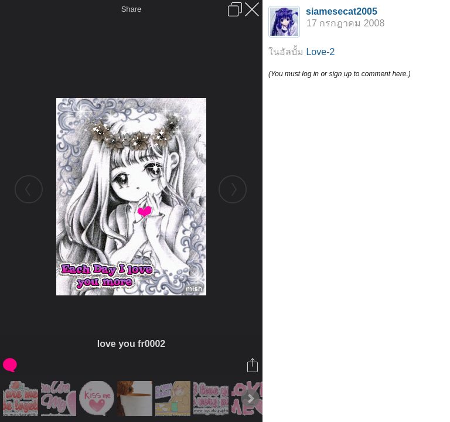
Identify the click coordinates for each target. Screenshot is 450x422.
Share (131, 9)
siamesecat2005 (341, 11)
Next (250, 398)
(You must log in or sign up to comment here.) (339, 74)
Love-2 (320, 52)
